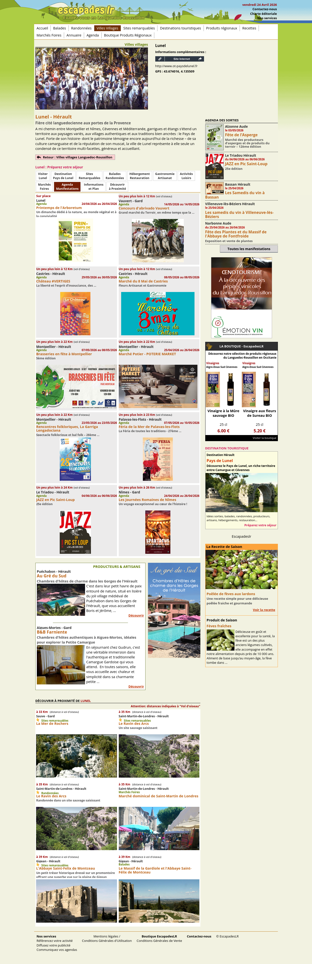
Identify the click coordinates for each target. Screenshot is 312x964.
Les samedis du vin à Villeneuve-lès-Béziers (239, 214)
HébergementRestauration (139, 176)
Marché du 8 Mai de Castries (143, 281)
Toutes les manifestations (248, 248)
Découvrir (136, 615)
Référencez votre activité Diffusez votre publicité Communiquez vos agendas (57, 943)
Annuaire (74, 35)
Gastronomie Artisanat (165, 176)
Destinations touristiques (180, 28)
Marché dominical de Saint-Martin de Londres (158, 796)
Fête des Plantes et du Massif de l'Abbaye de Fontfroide (236, 234)
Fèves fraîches (219, 626)
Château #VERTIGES (53, 281)
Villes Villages (107, 28)
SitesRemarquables (89, 176)
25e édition (234, 168)
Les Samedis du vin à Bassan (235, 195)
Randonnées (81, 28)
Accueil (42, 28)
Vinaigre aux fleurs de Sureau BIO (259, 413)
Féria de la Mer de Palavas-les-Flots (149, 426)
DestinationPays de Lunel (63, 176)
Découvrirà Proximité (117, 186)
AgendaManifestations (67, 186)
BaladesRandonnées (115, 176)
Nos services (267, 18)
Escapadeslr (241, 536)
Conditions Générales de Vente (159, 938)
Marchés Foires (49, 35)
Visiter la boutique (264, 438)
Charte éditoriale (263, 13)
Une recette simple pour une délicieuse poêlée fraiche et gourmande (237, 600)
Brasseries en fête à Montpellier (64, 354)
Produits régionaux (221, 28)
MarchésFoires (44, 186)
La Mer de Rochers (52, 723)
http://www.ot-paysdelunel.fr (176, 66)
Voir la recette (264, 610)
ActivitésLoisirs (186, 176)
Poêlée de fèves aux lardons (231, 593)
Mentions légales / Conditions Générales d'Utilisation (107, 938)
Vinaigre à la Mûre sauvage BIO (223, 413)
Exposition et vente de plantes (229, 241)
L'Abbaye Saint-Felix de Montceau (65, 868)
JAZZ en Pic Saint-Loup (55, 499)
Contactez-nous (265, 9)
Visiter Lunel (43, 176)
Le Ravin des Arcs (134, 723)
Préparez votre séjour (260, 525)
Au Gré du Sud (51, 576)
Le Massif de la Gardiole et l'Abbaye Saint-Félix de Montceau (155, 870)
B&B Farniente (52, 632)
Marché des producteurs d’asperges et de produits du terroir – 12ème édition (247, 143)
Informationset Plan (93, 186)
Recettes (249, 28)
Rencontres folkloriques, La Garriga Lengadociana (67, 428)
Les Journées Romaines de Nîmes (147, 499)
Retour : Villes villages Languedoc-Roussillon (77, 157)
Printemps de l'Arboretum (59, 207)
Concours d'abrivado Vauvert (144, 208)
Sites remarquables (139, 28)
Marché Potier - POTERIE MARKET (147, 354)
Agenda (93, 35)
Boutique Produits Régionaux (128, 35)
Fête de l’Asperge (241, 134)
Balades (59, 28)
